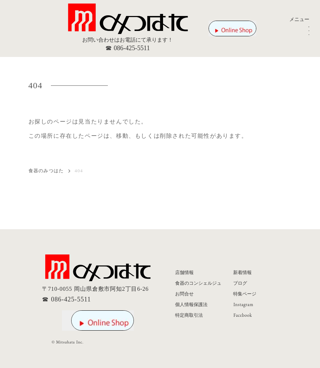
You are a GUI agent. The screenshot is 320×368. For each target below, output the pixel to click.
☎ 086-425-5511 (127, 48)
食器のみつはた (46, 171)
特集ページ (244, 293)
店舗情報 (184, 272)
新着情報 (242, 272)
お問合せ (184, 293)
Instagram (243, 304)
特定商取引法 (189, 315)
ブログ (240, 283)
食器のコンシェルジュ (198, 283)
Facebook (243, 315)
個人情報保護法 (191, 304)
